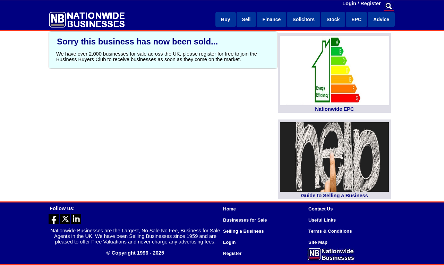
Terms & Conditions (330, 231)
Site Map (317, 242)
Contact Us (320, 209)
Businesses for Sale (245, 220)
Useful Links (322, 220)
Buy (225, 19)
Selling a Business (243, 231)
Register (370, 3)
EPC (356, 19)
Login (349, 3)
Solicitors (303, 19)
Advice (381, 19)
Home (229, 209)
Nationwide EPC (334, 109)
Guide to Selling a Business (334, 195)
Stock (333, 19)
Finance (271, 19)
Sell (246, 19)
